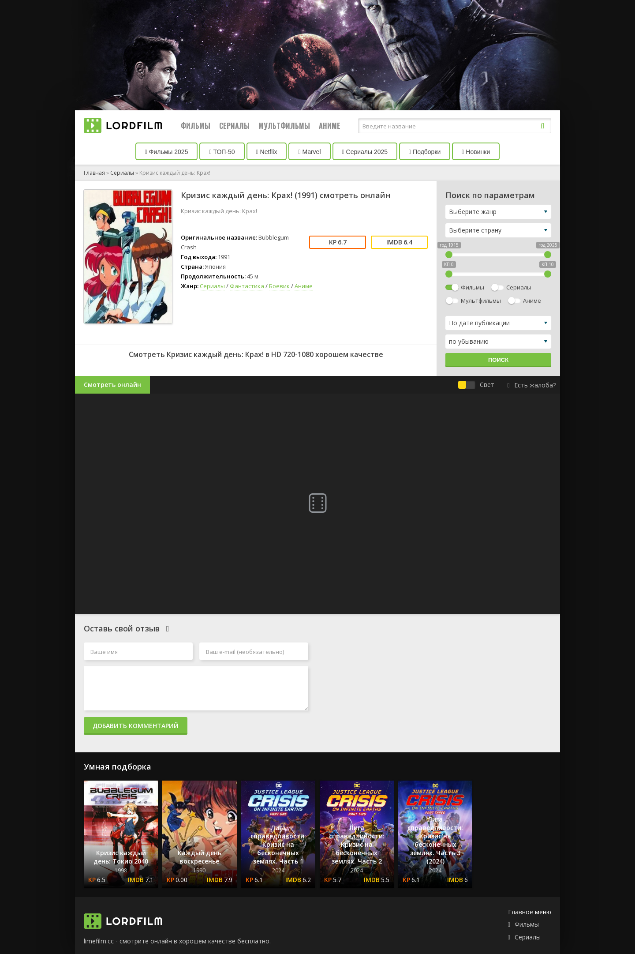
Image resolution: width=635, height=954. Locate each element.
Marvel (309, 151)
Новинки (476, 151)
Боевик (279, 286)
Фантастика (247, 286)
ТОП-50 (222, 151)
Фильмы (195, 125)
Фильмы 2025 (166, 151)
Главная (94, 173)
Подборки (425, 151)
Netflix (266, 151)
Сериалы (234, 125)
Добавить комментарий (136, 725)
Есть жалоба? (532, 385)
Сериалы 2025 (365, 151)
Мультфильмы (284, 125)
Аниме (329, 125)
